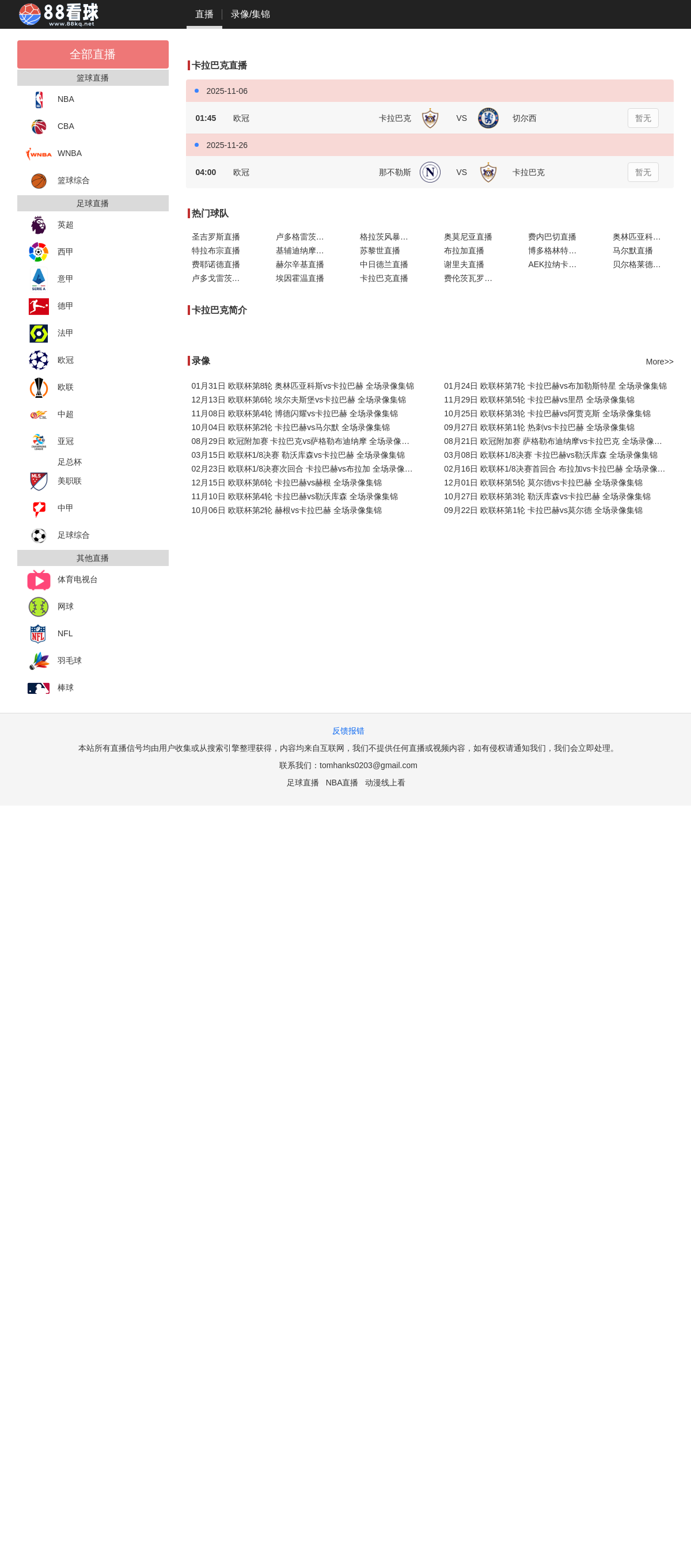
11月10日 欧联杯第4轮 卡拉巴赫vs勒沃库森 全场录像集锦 (295, 496)
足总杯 (70, 461)
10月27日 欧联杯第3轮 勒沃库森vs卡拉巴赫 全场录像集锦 (547, 496)
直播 (204, 14)
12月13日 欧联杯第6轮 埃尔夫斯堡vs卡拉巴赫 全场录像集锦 (299, 399)
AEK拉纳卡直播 (556, 264)
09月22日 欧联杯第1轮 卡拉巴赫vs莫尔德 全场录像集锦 (543, 510)
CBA (50, 127)
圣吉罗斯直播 (216, 236)
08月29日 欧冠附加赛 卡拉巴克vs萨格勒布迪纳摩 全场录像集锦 (305, 441)
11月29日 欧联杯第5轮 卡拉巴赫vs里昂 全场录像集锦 (539, 399)
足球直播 (303, 782)
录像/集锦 (250, 14)
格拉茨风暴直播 (388, 236)
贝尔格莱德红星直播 (643, 264)
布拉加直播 (464, 250)
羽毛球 (54, 661)
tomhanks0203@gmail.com (368, 765)
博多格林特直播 (556, 250)
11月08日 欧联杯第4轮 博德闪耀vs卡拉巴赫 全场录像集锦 (295, 413)
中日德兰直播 (384, 264)
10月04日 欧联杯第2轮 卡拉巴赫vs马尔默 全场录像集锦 (291, 427)
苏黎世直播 (380, 250)
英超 (50, 225)
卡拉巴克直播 (384, 278)
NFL (49, 634)
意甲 (50, 280)
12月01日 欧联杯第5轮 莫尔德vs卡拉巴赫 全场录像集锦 (543, 482)
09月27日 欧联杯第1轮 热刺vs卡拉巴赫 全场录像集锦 (539, 427)
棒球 (50, 688)
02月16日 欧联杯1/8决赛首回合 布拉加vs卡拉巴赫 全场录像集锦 (558, 468)
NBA (50, 100)
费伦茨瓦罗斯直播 (474, 278)
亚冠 (50, 442)
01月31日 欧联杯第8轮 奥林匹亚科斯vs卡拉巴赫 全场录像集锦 (303, 385)
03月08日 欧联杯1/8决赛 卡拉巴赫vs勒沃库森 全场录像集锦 (550, 454)
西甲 (50, 252)
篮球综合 (58, 181)
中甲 (50, 509)
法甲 (50, 334)
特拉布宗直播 (216, 250)
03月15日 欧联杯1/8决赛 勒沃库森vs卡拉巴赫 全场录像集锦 (298, 454)
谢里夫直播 (464, 264)
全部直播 (93, 54)
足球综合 (58, 536)
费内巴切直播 (552, 236)
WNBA (54, 154)
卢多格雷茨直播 (304, 236)
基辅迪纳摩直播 (304, 250)
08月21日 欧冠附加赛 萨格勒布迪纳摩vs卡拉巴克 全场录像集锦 (557, 441)
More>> (660, 361)
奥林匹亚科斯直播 (643, 236)
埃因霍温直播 (300, 278)
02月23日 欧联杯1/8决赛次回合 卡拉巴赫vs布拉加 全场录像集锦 (306, 468)
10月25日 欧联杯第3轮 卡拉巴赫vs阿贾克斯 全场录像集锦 (547, 413)
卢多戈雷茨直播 (220, 278)
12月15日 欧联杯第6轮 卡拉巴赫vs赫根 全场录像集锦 (287, 482)
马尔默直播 (633, 250)
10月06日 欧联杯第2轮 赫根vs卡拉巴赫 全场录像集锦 (287, 510)
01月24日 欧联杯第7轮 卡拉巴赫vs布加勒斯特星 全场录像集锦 (555, 385)
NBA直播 (342, 782)
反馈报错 (348, 730)
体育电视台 (62, 580)
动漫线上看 (385, 782)
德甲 (50, 307)
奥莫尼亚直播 (468, 236)
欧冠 (50, 361)
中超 (50, 415)
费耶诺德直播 (216, 264)
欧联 (50, 388)
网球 (50, 607)
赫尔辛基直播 (300, 264)
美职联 (54, 482)
